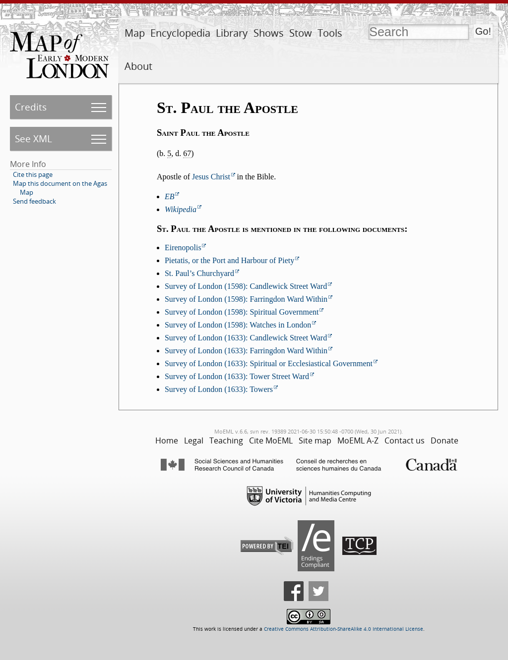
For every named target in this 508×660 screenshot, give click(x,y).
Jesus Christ (211, 176)
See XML (33, 138)
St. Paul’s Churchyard (199, 273)
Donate (444, 440)
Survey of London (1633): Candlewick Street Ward (246, 337)
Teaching (226, 440)
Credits (31, 106)
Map (135, 33)
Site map (315, 440)
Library (232, 33)
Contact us (404, 440)
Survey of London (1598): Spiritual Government (242, 312)
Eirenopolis (183, 247)
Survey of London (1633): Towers (219, 389)
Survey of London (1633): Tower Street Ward (237, 376)
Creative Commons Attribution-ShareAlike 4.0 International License (343, 629)
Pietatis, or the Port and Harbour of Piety (229, 260)
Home (166, 440)
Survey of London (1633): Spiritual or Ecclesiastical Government (269, 363)
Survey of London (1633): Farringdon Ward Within (246, 350)
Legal (193, 440)
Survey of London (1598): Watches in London (238, 325)
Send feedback (34, 201)
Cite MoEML (271, 440)
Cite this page (33, 174)
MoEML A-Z (358, 440)
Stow (300, 33)
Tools (330, 33)
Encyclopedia (180, 33)
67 (187, 153)
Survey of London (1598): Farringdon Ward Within (246, 299)
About (138, 66)
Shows (269, 33)
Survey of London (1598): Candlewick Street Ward (246, 286)
